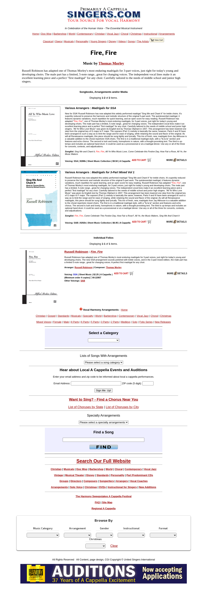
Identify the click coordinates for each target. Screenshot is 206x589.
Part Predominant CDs (139, 475)
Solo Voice (76, 487)
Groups (64, 481)
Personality (82, 41)
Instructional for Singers (122, 487)
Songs (131, 41)
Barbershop (59, 33)
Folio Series (146, 321)
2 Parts (115, 321)
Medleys (125, 321)
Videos (122, 41)
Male (66, 321)
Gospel (52, 315)
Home (35, 33)
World (72, 33)
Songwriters (106, 481)
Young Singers (98, 41)
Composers (90, 481)
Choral (124, 33)
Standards (63, 315)
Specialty (88, 315)
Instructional (150, 33)
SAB (82, 281)
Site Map (107, 502)
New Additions (147, 487)
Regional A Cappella (103, 508)
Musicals (69, 41)
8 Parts (75, 321)
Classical (48, 41)
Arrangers (122, 481)
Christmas (136, 33)
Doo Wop (46, 33)
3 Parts (105, 321)
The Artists (143, 41)
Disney (112, 41)
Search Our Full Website (103, 461)
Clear (114, 546)
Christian (100, 33)
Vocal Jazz (113, 33)
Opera (58, 41)
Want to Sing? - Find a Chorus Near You (103, 399)
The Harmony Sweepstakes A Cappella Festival (104, 496)
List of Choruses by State (85, 407)
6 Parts (85, 321)
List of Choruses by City (122, 407)
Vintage (58, 475)
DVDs (102, 487)
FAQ (97, 502)
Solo (134, 321)
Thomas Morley (111, 63)
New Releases (163, 321)
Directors (75, 481)
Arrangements (167, 33)
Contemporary (85, 33)
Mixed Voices (43, 321)
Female (57, 321)
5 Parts (95, 321)
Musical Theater (74, 475)
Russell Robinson (76, 251)
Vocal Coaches (139, 481)
